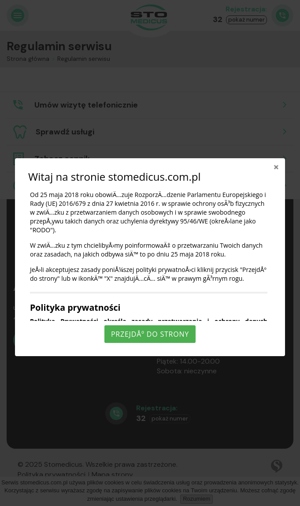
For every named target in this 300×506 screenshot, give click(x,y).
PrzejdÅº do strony (150, 334)
